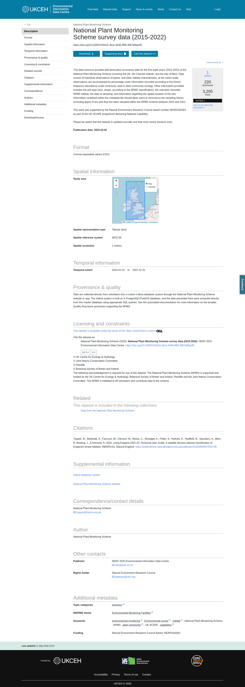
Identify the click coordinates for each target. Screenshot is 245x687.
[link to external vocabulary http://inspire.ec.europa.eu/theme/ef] (152, 613)
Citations (29, 77)
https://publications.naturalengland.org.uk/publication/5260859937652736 (176, 446)
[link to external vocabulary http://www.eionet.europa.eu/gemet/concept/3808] (181, 621)
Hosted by (62, 661)
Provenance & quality (36, 57)
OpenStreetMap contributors (146, 222)
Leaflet (127, 222)
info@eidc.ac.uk (122, 565)
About (161, 9)
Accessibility (101, 674)
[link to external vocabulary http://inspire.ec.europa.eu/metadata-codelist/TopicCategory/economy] (123, 605)
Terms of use (131, 674)
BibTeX (85, 352)
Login (218, 9)
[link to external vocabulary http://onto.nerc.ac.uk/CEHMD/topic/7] (170, 621)
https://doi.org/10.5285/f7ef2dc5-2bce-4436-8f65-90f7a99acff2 (159, 345)
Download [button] (86, 53)
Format (28, 37)
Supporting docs (116, 53)
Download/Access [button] (34, 117)
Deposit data (110, 9)
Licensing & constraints (37, 64)
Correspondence (33, 91)
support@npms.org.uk (87, 512)
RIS (93, 352)
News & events (144, 9)
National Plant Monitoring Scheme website (96, 484)
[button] (116, 181)
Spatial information (34, 44)
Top (27, 24)
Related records (33, 71)
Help (188, 9)
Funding (28, 111)
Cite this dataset (144, 53)
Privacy (116, 674)
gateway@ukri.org (123, 576)
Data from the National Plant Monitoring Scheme (107, 410)
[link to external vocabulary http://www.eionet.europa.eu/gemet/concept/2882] (141, 621)
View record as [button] (213, 62)
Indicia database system (86, 475)
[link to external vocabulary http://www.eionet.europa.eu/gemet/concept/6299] (142, 625)
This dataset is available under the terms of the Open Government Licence (117, 330)
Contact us (175, 9)
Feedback (242, 284)
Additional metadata (35, 104)
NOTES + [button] (200, 101)
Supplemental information (38, 84)
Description (31, 31)
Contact (146, 674)
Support (126, 9)
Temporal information (36, 51)
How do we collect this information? (203, 106)
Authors (28, 97)
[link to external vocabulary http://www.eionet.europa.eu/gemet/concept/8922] (173, 625)
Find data (93, 9)
